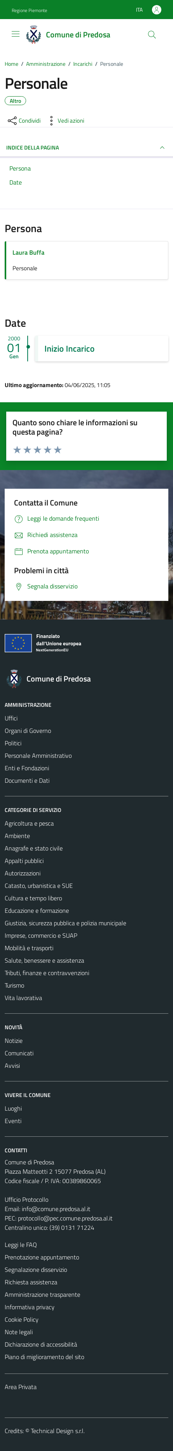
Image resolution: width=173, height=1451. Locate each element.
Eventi (13, 1120)
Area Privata (21, 1386)
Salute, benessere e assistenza (44, 960)
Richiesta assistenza (31, 1282)
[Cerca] (152, 34)
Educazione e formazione (37, 910)
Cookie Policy (22, 1319)
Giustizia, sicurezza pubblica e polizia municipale (65, 923)
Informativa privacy (30, 1307)
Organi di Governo (28, 730)
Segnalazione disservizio (36, 1269)
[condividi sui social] (23, 120)
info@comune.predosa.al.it (56, 1208)
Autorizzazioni (23, 873)
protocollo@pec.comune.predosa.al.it (65, 1218)
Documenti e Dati (27, 780)
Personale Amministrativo (38, 755)
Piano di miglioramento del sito (44, 1356)
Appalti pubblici (24, 860)
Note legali (19, 1332)
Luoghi (13, 1108)
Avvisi (12, 1065)
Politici (13, 743)
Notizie (14, 1040)
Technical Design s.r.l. (58, 1430)
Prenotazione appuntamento (42, 1257)
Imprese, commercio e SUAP (41, 935)
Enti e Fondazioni (27, 768)
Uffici (11, 718)
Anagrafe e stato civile (34, 848)
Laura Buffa (28, 252)
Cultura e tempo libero (33, 898)
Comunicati (19, 1053)
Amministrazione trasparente (42, 1294)
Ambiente (17, 835)
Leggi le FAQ (21, 1244)
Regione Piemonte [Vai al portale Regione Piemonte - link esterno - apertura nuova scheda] (29, 10)
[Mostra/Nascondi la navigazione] (15, 34)
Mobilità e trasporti (29, 948)
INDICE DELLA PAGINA (86, 147)
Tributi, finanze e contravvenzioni (47, 972)
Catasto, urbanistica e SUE (39, 885)
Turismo (14, 985)
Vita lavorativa (23, 997)
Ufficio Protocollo (26, 1199)
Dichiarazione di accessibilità (41, 1344)
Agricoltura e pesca (29, 823)
